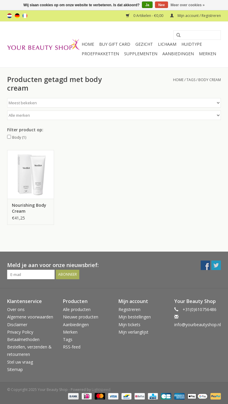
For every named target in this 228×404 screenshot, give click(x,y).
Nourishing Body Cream (29, 208)
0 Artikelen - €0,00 (145, 15)
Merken (207, 53)
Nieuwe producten (80, 317)
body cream (209, 79)
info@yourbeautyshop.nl (197, 324)
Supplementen (140, 53)
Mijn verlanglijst (133, 332)
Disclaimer (17, 324)
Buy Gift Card (114, 44)
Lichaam (167, 44)
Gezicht (144, 44)
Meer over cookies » (188, 5)
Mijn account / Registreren (195, 15)
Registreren (129, 309)
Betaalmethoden (23, 339)
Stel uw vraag (20, 362)
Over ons (16, 309)
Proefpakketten (100, 53)
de (17, 15)
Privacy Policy (20, 332)
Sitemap (15, 369)
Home (88, 44)
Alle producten (77, 309)
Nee (161, 5)
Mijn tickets (129, 324)
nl (9, 15)
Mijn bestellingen (134, 317)
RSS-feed (71, 347)
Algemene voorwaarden (30, 317)
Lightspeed (101, 389)
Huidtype (191, 44)
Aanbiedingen (178, 53)
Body (19, 137)
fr (25, 15)
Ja (147, 5)
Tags (190, 79)
